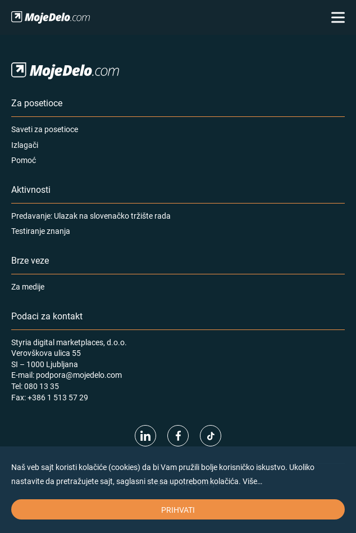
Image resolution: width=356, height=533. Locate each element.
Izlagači (24, 144)
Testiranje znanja (40, 230)
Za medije (27, 286)
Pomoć (23, 160)
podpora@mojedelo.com (79, 374)
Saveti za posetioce (44, 129)
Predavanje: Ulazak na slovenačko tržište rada (91, 215)
